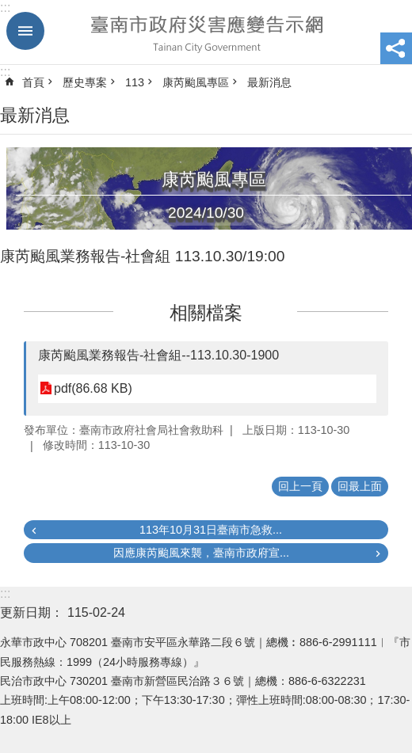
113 (134, 82)
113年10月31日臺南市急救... (210, 529)
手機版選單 (25, 31)
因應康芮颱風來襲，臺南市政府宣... (201, 552)
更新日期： (31, 612)
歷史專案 (85, 82)
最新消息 (269, 82)
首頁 (33, 82)
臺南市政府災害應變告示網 (206, 32)
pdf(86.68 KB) (93, 388)
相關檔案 (206, 312)
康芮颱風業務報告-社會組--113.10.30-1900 (158, 355)
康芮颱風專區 (195, 82)
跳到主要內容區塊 (8, 8)
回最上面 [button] (360, 486)
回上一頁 (300, 486)
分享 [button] (396, 48)
